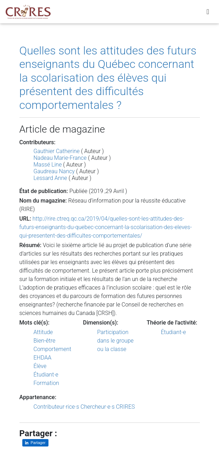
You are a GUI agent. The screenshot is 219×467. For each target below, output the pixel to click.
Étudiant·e (46, 374)
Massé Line (48, 164)
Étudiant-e (173, 332)
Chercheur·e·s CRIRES (107, 406)
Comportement (52, 349)
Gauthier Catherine (57, 151)
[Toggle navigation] (207, 13)
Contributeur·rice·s (56, 406)
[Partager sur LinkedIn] (35, 442)
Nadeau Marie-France (60, 157)
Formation (46, 383)
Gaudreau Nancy (54, 171)
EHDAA (43, 357)
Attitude (43, 332)
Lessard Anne (50, 178)
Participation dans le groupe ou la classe (115, 340)
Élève (40, 366)
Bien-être (45, 340)
